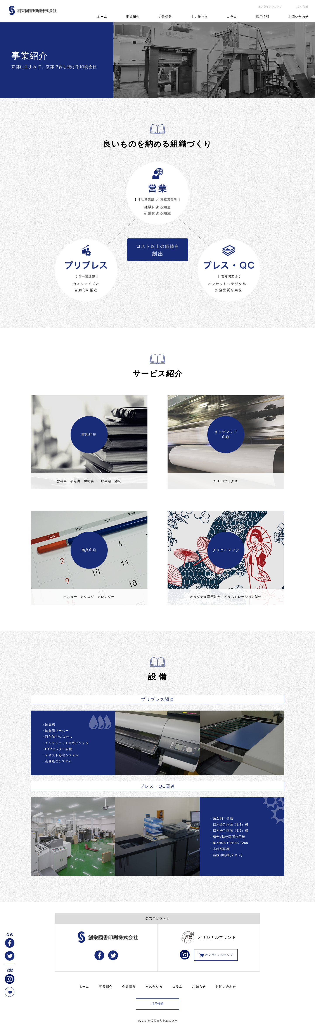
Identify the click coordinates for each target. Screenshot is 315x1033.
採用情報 (262, 16)
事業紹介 (133, 16)
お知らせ (302, 6)
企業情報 (165, 16)
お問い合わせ (298, 16)
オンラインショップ (270, 6)
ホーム (102, 16)
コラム (232, 16)
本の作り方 (199, 16)
